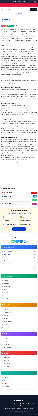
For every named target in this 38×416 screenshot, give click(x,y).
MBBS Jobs (19, 270)
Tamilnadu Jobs (5, 404)
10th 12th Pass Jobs (19, 251)
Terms (31, 408)
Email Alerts (5, 386)
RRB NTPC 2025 (6, 357)
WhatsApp (5, 377)
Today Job (8, 5)
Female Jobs (5, 344)
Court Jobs (5, 324)
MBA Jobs (19, 267)
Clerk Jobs (5, 280)
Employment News (7, 338)
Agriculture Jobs (6, 347)
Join (35, 196)
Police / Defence (6, 292)
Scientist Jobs (5, 327)
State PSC (5, 315)
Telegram (5, 380)
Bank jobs (33, 5)
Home (2, 5)
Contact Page (20, 162)
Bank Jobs (5, 289)
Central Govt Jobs (14, 404)
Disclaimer (19, 408)
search (33, 9)
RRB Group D (5, 360)
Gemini (3, 26)
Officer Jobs (5, 283)
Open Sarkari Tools (19, 229)
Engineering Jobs (19, 264)
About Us (13, 408)
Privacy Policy (25, 408)
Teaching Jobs (6, 295)
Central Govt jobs (23, 5)
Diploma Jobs (19, 258)
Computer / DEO (6, 286)
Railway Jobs (5, 298)
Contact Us (7, 408)
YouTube (4, 383)
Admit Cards (23, 404)
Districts (34, 404)
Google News (19, 26)
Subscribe (34, 192)
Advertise (19, 405)
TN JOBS (14, 5)
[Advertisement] (19, 177)
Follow (34, 200)
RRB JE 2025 (5, 367)
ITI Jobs (19, 261)
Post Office (5, 318)
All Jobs (29, 404)
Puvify (22, 412)
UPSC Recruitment (7, 312)
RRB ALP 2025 (6, 363)
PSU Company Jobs (7, 321)
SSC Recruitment (6, 309)
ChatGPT (10, 26)
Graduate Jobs (19, 255)
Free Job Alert (6, 341)
